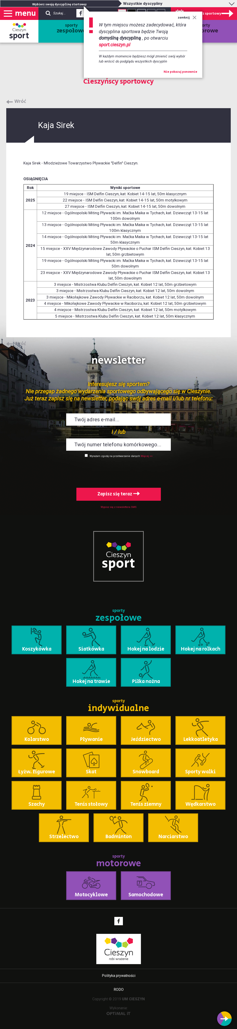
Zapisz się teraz (118, 494)
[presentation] (118, 472)
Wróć (20, 101)
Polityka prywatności (118, 975)
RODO (119, 989)
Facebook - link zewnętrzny (80, 14)
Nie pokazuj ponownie (180, 72)
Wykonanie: (118, 1010)
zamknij (187, 18)
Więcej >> (147, 456)
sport (19, 36)
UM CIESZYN (133, 999)
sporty (71, 28)
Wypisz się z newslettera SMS (119, 507)
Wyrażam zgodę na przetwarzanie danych (115, 456)
